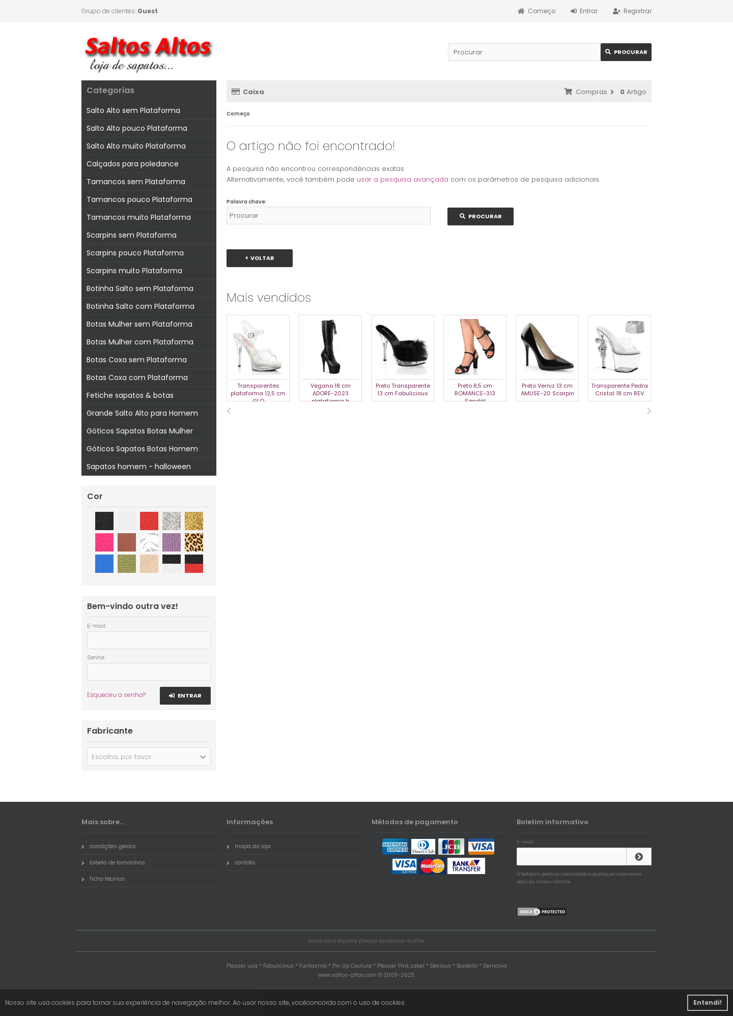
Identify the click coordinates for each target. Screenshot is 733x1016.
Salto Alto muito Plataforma (136, 146)
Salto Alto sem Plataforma (133, 110)
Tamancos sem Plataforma (136, 182)
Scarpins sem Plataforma (132, 235)
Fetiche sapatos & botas (130, 395)
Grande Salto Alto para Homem (142, 413)
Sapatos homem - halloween (139, 466)
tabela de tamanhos (113, 862)
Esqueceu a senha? (116, 694)
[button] (149, 756)
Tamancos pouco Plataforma (139, 199)
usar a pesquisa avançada (402, 179)
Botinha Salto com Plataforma (140, 306)
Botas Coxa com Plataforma (137, 377)
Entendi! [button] (707, 1002)
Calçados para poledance (133, 164)
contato (241, 862)
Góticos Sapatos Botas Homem (142, 449)
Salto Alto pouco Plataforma (137, 128)
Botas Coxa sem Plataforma (137, 360)
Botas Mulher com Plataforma (140, 342)
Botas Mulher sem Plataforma (139, 324)
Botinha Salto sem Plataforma (140, 288)
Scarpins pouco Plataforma (135, 253)
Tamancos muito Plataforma (139, 217)
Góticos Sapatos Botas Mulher (140, 431)
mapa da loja (249, 846)
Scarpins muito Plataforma (134, 271)
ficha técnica (103, 879)
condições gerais (108, 846)
